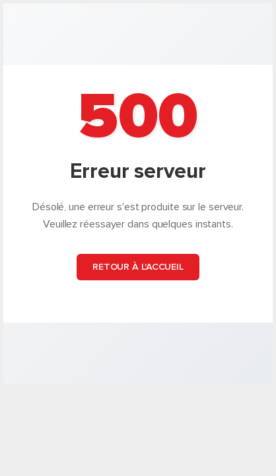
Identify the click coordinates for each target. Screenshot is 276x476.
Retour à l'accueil (138, 266)
